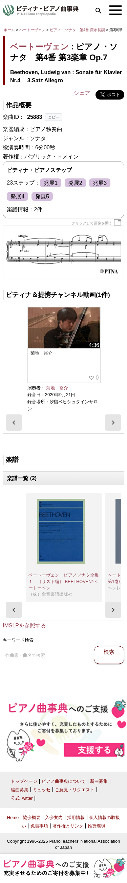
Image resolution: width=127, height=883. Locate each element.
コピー (53, 117)
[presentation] (14, 422)
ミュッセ (41, 789)
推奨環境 (96, 825)
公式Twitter (22, 798)
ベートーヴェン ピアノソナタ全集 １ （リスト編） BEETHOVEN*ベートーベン (65, 581)
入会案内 (54, 817)
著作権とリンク (67, 825)
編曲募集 (19, 789)
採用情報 (76, 817)
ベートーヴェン (32, 30)
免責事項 (39, 825)
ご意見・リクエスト (74, 789)
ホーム (9, 30)
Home (13, 817)
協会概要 (32, 817)
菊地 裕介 (57, 387)
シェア (82, 93)
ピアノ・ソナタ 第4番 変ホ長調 (77, 30)
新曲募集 (99, 781)
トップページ (24, 781)
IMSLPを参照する (24, 625)
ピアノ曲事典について (64, 781)
